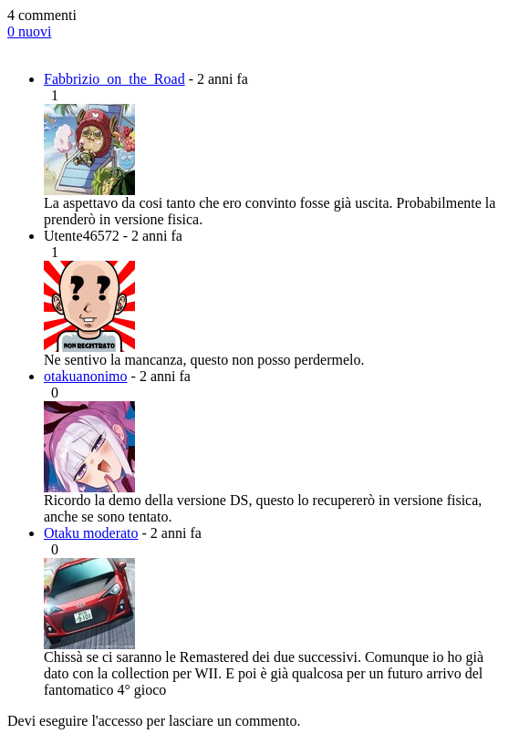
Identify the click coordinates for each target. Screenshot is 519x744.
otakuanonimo (86, 376)
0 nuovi (29, 31)
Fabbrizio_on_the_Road (114, 79)
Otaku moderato (91, 533)
